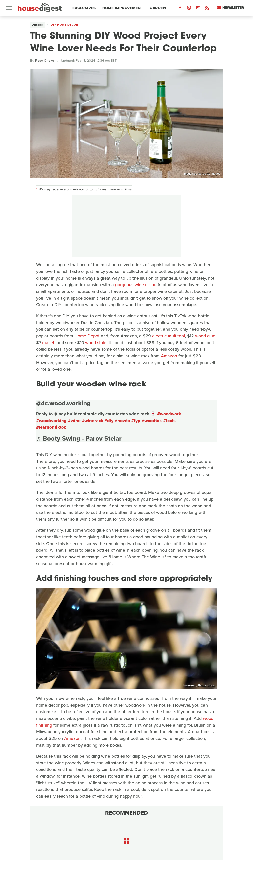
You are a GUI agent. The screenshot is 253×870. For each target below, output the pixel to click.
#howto (122, 420)
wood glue (205, 336)
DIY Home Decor (64, 24)
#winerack (92, 420)
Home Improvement (122, 8)
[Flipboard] (198, 9)
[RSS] (207, 9)
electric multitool (168, 336)
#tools (169, 420)
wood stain (95, 342)
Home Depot (87, 336)
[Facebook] (180, 9)
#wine (74, 420)
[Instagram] (189, 9)
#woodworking (51, 420)
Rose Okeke (44, 60)
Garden (158, 8)
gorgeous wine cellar (135, 285)
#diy (109, 420)
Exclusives (84, 8)
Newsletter (230, 7)
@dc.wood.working (63, 403)
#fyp (135, 420)
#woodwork (169, 414)
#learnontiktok (51, 427)
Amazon (169, 356)
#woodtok (152, 420)
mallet (48, 342)
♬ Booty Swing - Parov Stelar (79, 438)
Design (37, 24)
